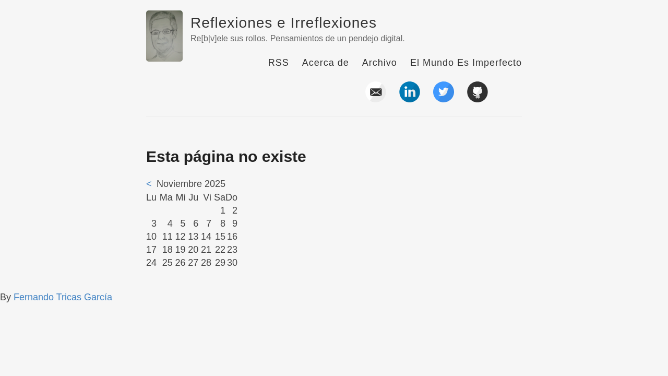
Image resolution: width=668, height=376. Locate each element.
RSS (278, 62)
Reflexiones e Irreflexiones (283, 23)
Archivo (379, 62)
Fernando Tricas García (63, 297)
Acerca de (325, 62)
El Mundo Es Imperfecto (466, 62)
